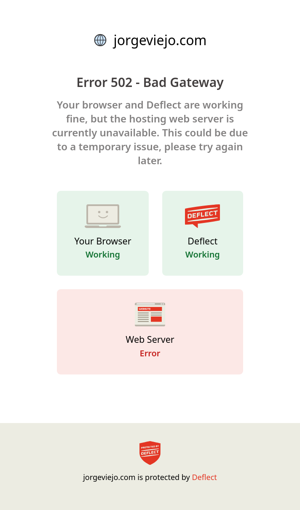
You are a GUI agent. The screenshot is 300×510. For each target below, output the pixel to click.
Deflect (204, 477)
